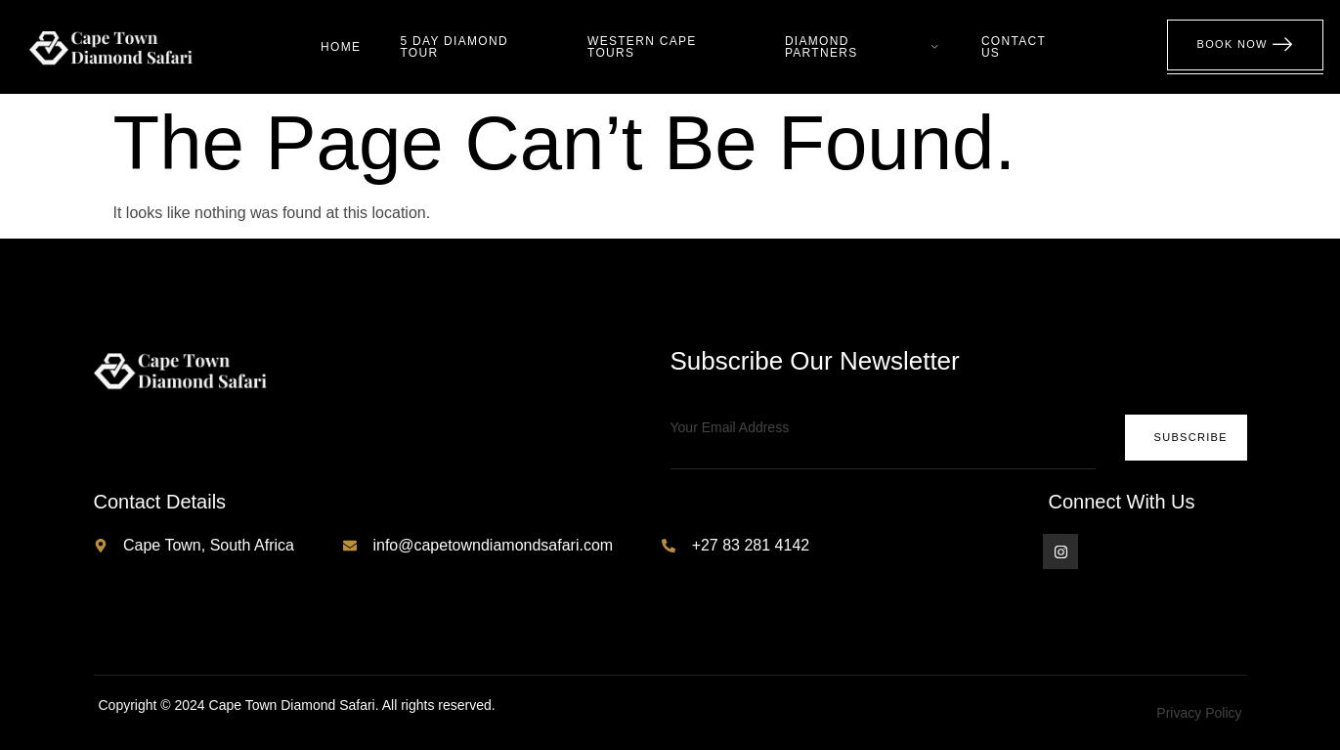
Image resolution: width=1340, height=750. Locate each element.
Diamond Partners (863, 47)
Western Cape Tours (642, 47)
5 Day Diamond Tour (453, 47)
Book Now (1245, 45)
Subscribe (1190, 437)
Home (341, 47)
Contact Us (1013, 47)
